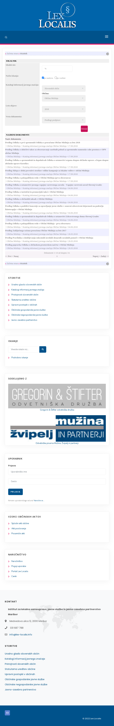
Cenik (14, 576)
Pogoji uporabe (18, 566)
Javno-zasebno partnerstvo (24, 320)
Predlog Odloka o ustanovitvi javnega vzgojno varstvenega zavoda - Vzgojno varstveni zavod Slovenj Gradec (56, 185)
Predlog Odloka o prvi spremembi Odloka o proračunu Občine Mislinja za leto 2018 (45, 142)
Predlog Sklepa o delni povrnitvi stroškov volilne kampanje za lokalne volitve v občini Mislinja (50, 170)
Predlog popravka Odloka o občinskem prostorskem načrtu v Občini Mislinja (43, 245)
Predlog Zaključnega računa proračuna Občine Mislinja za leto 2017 (39, 230)
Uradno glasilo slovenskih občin (26, 284)
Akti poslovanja (18, 528)
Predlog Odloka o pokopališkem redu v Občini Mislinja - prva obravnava (41, 223)
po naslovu (48, 78)
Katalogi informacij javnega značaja (27, 289)
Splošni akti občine (20, 523)
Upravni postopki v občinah (24, 304)
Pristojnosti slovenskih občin (24, 294)
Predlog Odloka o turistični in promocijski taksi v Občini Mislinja (37, 192)
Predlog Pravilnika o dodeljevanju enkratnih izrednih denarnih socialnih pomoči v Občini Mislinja (52, 238)
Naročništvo (17, 561)
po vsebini (61, 78)
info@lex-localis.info (20, 634)
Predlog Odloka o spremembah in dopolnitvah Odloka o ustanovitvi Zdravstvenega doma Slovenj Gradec (55, 216)
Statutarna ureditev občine (23, 299)
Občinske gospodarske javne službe (28, 310)
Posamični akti (18, 533)
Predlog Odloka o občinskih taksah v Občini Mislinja (32, 199)
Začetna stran (12, 53)
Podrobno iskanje (19, 357)
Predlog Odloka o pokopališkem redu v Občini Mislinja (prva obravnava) (41, 178)
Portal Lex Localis (19, 571)
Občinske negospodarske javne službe (29, 315)
